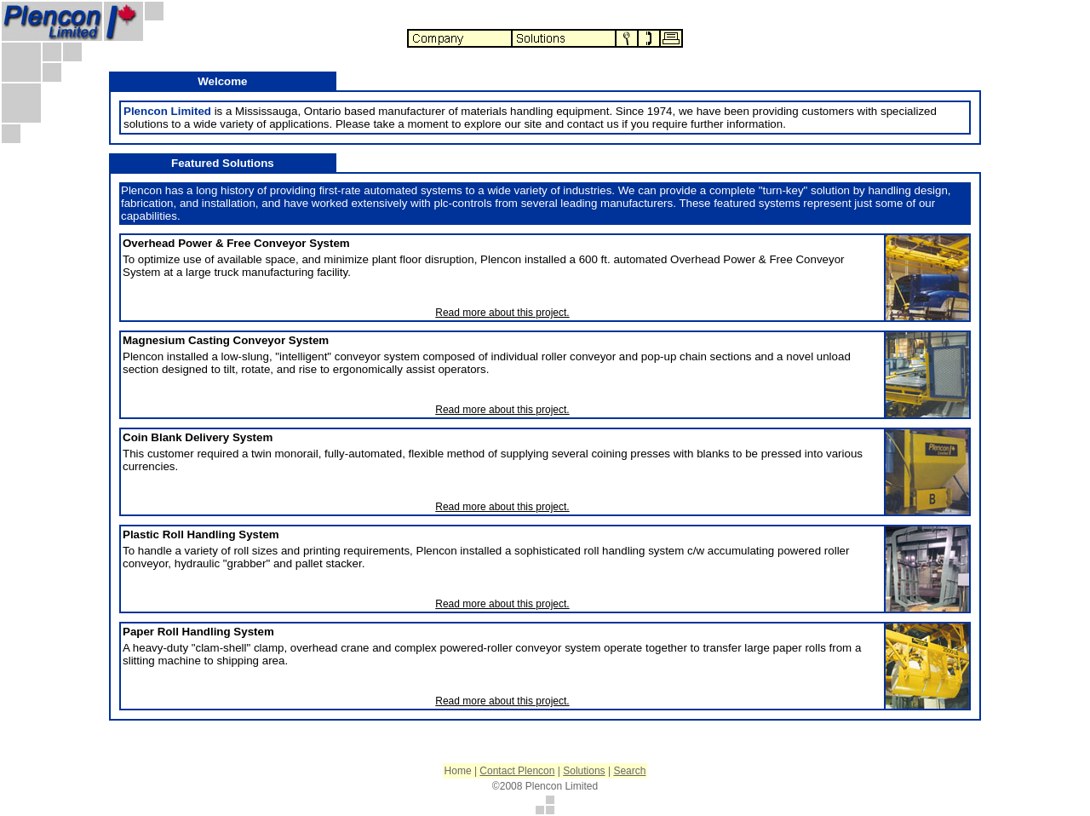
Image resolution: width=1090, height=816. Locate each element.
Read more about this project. (502, 313)
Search (629, 771)
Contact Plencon (516, 771)
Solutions (584, 771)
